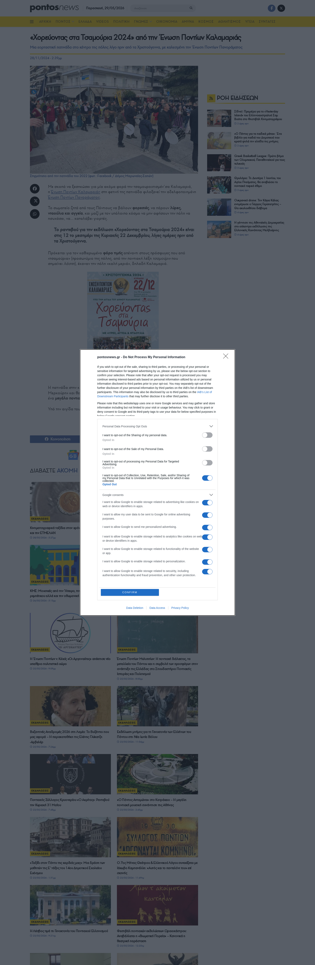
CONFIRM (129, 592)
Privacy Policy (180, 607)
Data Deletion (134, 607)
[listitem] (157, 426)
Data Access (157, 607)
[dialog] (157, 482)
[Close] (227, 357)
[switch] (207, 435)
